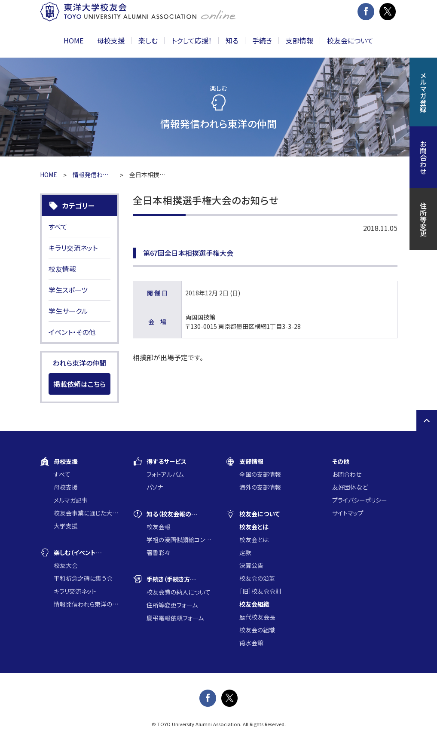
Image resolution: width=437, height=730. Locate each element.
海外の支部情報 (260, 487)
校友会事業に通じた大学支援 (86, 513)
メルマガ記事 (71, 500)
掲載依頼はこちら (79, 384)
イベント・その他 (72, 332)
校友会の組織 (257, 630)
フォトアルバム (165, 474)
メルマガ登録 (423, 92)
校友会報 (159, 527)
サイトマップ (348, 513)
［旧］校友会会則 (260, 591)
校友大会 (66, 565)
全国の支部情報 (260, 474)
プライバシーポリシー (359, 500)
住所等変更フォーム (172, 605)
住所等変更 (423, 219)
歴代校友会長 (257, 617)
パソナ (155, 487)
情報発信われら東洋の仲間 (93, 175)
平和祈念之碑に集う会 (83, 578)
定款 (245, 552)
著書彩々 (158, 552)
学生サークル (68, 311)
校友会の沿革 (257, 578)
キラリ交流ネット (73, 247)
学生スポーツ (68, 290)
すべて (58, 226)
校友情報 (62, 269)
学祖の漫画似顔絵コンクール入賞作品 (179, 540)
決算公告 (251, 565)
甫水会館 (251, 643)
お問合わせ (346, 474)
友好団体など (350, 487)
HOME (73, 40)
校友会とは (254, 540)
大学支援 (66, 526)
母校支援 (66, 487)
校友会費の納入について (179, 592)
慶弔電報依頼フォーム (175, 618)
